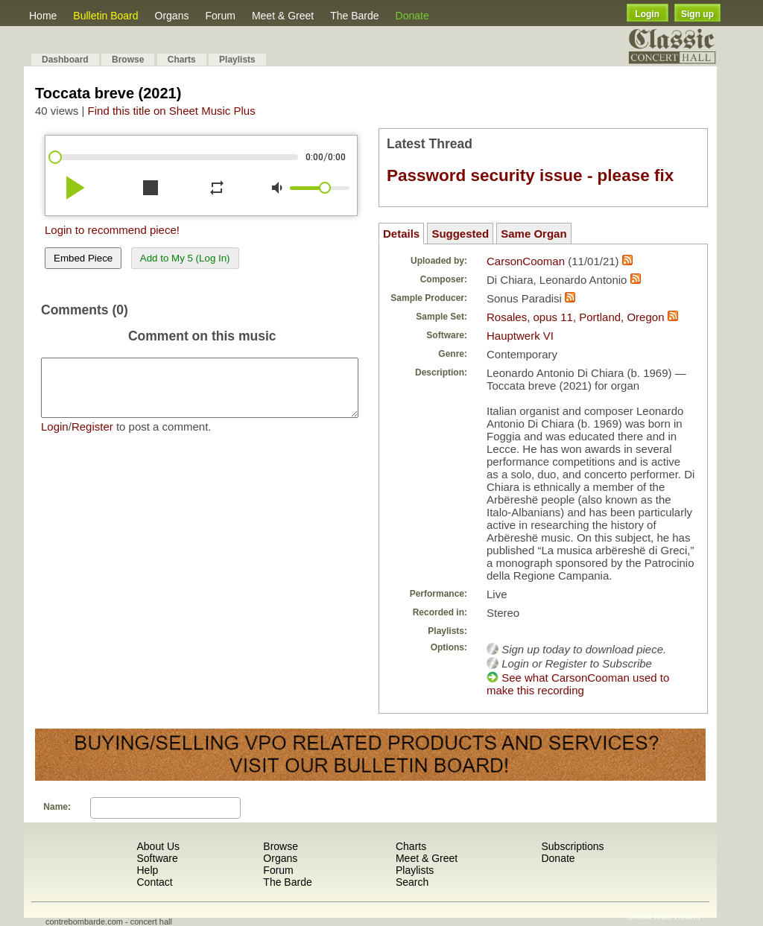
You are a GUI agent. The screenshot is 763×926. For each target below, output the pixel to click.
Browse (128, 59)
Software (156, 858)
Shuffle (639, 916)
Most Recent (677, 916)
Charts (182, 59)
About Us (158, 846)
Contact (154, 882)
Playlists (237, 59)
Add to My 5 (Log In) (185, 258)
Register (92, 437)
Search (412, 882)
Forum (220, 16)
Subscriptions (572, 846)
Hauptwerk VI (520, 335)
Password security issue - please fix (530, 175)
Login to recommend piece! (112, 229)
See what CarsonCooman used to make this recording (578, 684)
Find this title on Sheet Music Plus (172, 110)
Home (43, 16)
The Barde (354, 16)
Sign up (697, 14)
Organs (172, 16)
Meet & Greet (283, 16)
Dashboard (65, 59)
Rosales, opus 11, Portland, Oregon (575, 317)
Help (147, 870)
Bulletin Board (105, 16)
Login (647, 14)
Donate (412, 16)
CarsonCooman (526, 261)
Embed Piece (83, 258)
